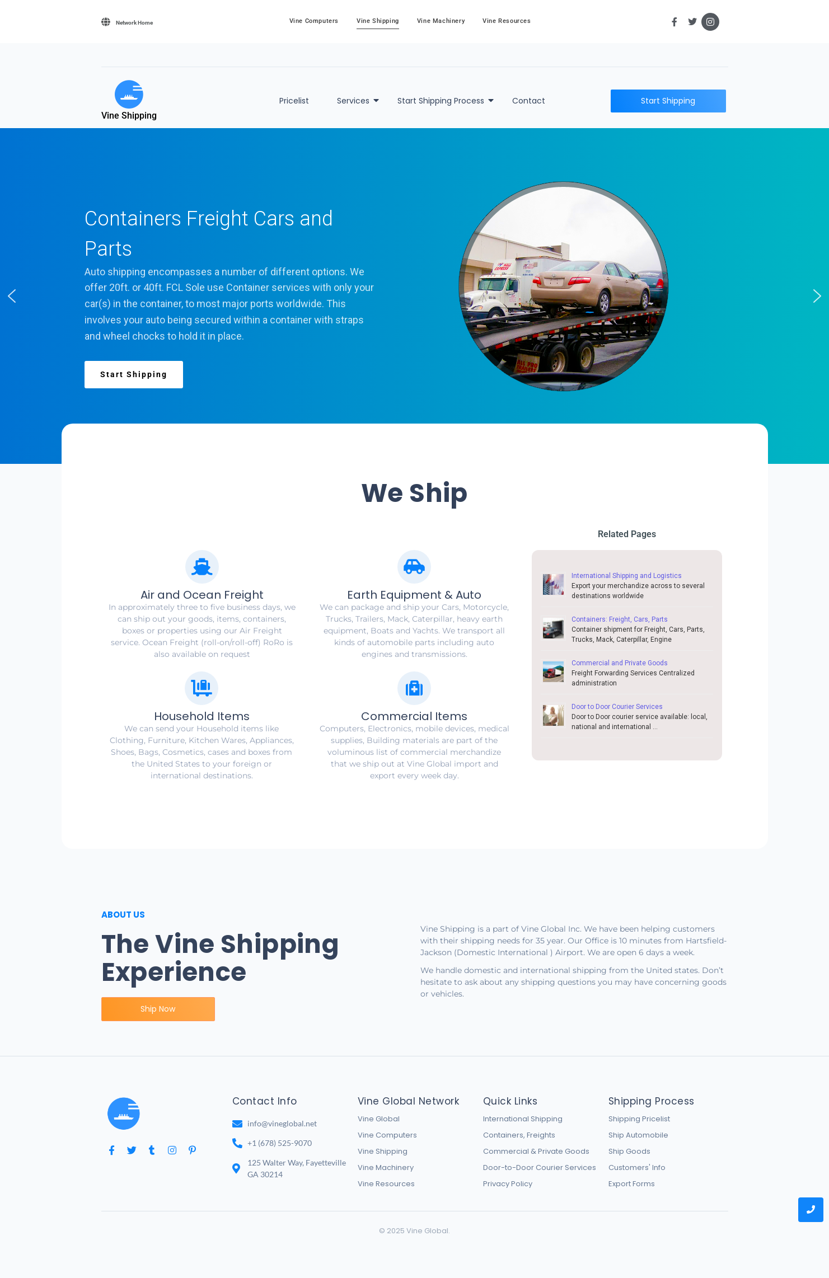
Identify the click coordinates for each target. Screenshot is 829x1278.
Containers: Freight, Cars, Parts (620, 619)
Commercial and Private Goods (620, 663)
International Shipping (523, 1118)
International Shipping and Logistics (627, 576)
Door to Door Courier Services (617, 707)
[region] (414, 296)
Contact (528, 100)
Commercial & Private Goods (536, 1151)
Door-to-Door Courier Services (539, 1167)
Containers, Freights (519, 1135)
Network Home (134, 22)
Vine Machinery (441, 21)
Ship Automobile (638, 1135)
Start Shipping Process (442, 100)
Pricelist (294, 100)
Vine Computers (314, 21)
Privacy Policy (507, 1183)
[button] (12, 296)
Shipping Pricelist (639, 1118)
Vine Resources (507, 21)
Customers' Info (637, 1167)
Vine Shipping (378, 21)
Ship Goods (629, 1151)
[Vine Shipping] (129, 94)
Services (355, 100)
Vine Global (379, 1118)
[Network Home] (105, 21)
